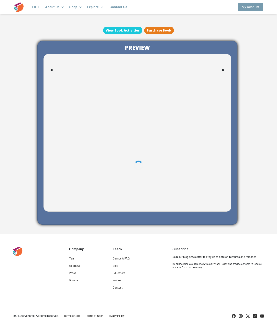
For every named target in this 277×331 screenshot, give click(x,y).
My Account (250, 7)
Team (72, 258)
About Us (74, 265)
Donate (73, 280)
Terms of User (94, 315)
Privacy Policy (116, 315)
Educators (119, 273)
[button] (55, 7)
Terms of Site (72, 315)
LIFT (35, 7)
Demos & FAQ (121, 258)
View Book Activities (123, 30)
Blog (115, 265)
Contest (118, 287)
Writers (117, 280)
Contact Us (118, 7)
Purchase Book (159, 30)
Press (72, 273)
